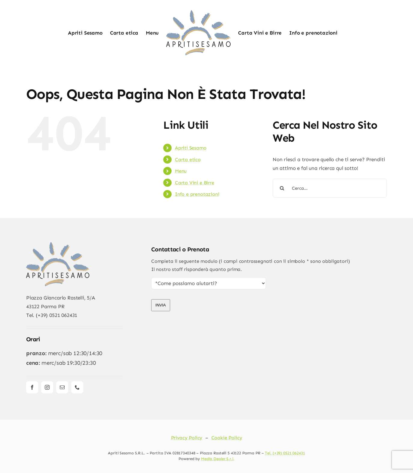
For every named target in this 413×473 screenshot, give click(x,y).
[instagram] (47, 387)
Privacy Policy (187, 438)
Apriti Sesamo (190, 148)
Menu (181, 171)
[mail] (62, 387)
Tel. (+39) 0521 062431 (285, 453)
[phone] (77, 387)
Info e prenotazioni (197, 194)
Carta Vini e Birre (194, 183)
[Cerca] (282, 188)
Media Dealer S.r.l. (217, 458)
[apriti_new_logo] (57, 244)
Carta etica (188, 159)
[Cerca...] (330, 188)
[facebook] (32, 387)
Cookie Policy (226, 438)
